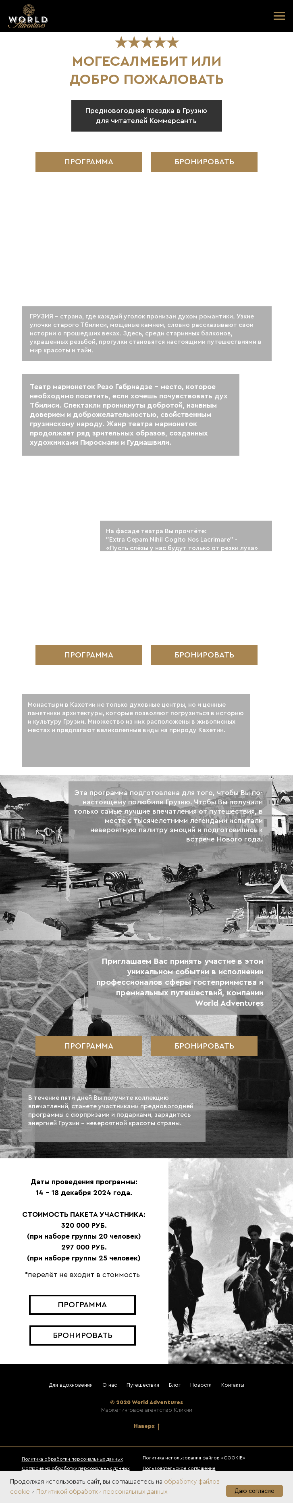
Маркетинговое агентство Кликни (146, 1410)
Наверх (147, 1426)
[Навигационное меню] (279, 16)
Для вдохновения (71, 1385)
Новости (201, 1385)
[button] (204, 162)
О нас (109, 1385)
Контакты (232, 1385)
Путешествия (143, 1385)
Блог (175, 1385)
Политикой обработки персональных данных (102, 1491)
